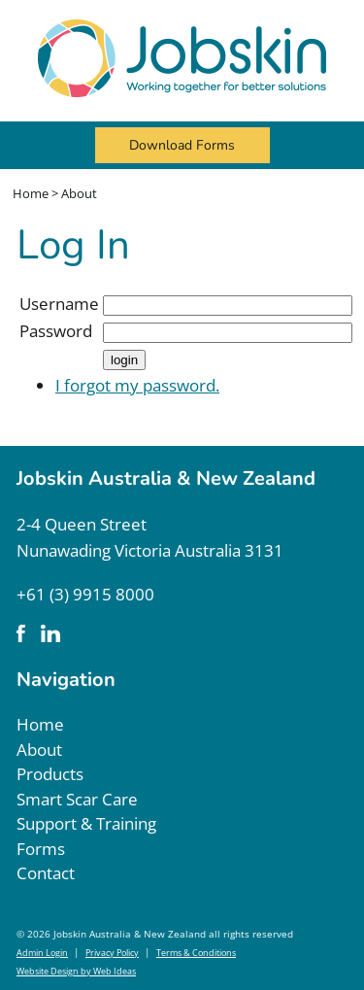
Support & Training (86, 823)
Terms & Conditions (196, 952)
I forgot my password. (137, 385)
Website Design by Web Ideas (76, 971)
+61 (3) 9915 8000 (85, 594)
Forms (41, 848)
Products (50, 774)
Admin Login (42, 952)
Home (31, 193)
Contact (46, 873)
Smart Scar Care (77, 799)
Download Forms (182, 145)
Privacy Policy (112, 952)
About (79, 193)
